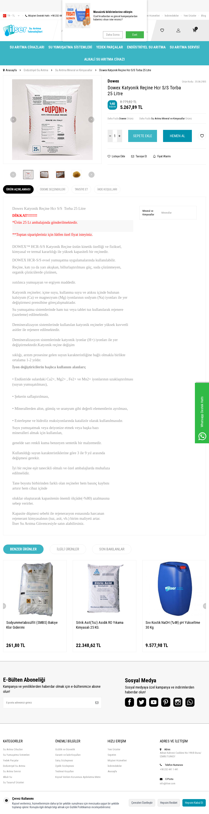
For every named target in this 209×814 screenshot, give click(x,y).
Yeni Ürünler (190, 15)
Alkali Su (7, 777)
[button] (13, 120)
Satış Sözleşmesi (64, 760)
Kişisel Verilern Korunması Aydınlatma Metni (78, 777)
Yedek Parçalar (109, 47)
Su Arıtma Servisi (185, 47)
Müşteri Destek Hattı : (45, 15)
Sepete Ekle (142, 136)
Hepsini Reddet (168, 802)
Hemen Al (177, 136)
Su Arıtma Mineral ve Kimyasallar (73, 70)
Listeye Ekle (116, 156)
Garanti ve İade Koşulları (68, 754)
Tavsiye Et (139, 156)
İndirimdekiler (172, 15)
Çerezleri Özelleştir (142, 802)
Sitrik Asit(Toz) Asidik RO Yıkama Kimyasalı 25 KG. (99, 624)
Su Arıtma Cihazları (27, 47)
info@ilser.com (167, 783)
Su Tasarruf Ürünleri (13, 782)
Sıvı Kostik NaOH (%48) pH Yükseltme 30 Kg (173, 624)
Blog (203, 15)
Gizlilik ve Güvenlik (65, 749)
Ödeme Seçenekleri (52, 189)
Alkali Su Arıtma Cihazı (104, 59)
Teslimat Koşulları (64, 771)
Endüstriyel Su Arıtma (146, 47)
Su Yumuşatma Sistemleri (70, 47)
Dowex (113, 81)
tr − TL (11, 15)
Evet (134, 34)
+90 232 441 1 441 (169, 769)
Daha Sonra (113, 34)
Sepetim (112, 754)
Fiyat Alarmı (162, 156)
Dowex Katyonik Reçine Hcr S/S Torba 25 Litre (125, 70)
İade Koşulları (107, 189)
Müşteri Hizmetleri (150, 15)
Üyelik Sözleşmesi (64, 765)
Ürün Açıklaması (18, 189)
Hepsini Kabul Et (194, 802)
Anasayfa (10, 70)
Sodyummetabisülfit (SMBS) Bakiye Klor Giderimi (32, 624)
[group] (52, 119)
